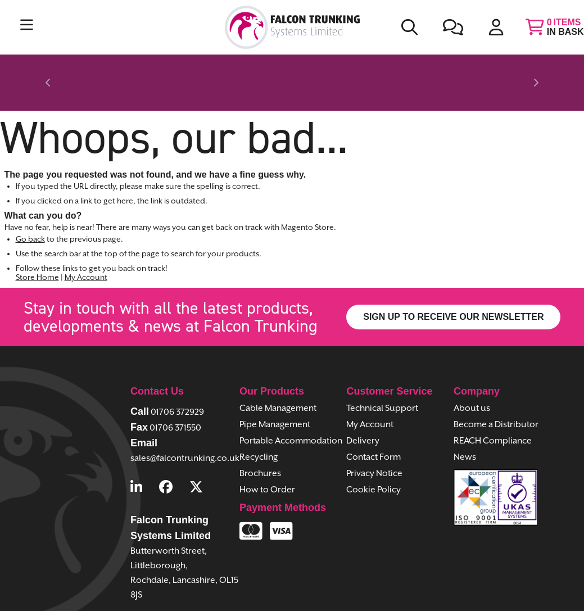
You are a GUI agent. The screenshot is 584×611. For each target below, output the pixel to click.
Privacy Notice (374, 437)
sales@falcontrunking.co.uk (184, 421)
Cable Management (277, 372)
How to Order (267, 453)
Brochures (260, 437)
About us (472, 372)
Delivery (362, 404)
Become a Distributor (496, 388)
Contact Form (373, 421)
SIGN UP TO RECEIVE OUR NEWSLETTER (453, 279)
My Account (86, 240)
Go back (30, 202)
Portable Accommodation (290, 404)
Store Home (37, 240)
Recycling (258, 421)
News (465, 421)
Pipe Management (274, 388)
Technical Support (382, 372)
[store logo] (292, 27)
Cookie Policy (373, 453)
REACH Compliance (493, 404)
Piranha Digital (385, 595)
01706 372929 (177, 375)
